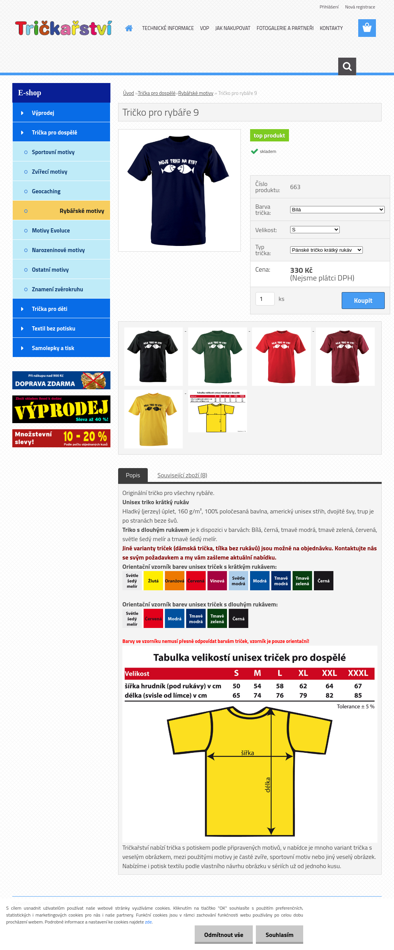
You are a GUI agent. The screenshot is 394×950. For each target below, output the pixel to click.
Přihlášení (329, 6)
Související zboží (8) (182, 475)
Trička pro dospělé (156, 93)
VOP (204, 28)
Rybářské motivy (195, 93)
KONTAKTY (331, 28)
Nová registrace (360, 6)
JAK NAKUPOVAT (232, 28)
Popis (133, 475)
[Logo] (65, 28)
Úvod (128, 93)
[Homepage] (128, 28)
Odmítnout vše (224, 934)
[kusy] (265, 299)
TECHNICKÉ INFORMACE (168, 28)
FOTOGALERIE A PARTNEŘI (285, 28)
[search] (347, 66)
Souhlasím (279, 934)
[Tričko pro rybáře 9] (179, 132)
